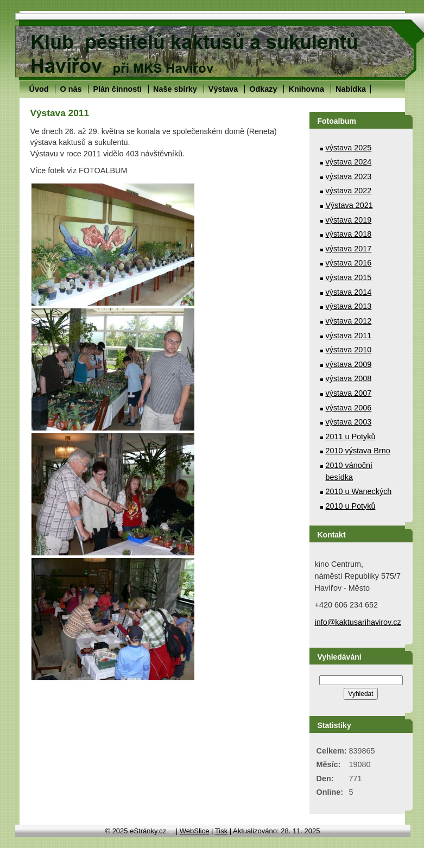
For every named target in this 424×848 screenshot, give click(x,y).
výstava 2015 (349, 277)
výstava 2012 (349, 321)
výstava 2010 (349, 349)
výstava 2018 (349, 234)
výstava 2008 (349, 378)
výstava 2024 (349, 161)
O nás (70, 89)
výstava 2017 (349, 248)
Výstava (223, 89)
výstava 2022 (349, 190)
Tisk (221, 831)
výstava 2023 (349, 176)
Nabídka (351, 89)
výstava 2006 (349, 407)
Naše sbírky (175, 89)
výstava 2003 (349, 421)
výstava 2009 (349, 364)
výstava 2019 (349, 220)
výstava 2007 (349, 393)
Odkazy (263, 89)
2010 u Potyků (351, 506)
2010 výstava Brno (358, 450)
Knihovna (306, 89)
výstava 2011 (349, 335)
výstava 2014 (349, 292)
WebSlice (195, 831)
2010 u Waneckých (359, 491)
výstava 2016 (349, 262)
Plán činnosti (117, 89)
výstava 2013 (349, 306)
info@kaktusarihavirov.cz (358, 622)
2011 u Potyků (351, 436)
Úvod (39, 89)
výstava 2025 (349, 147)
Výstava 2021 (349, 205)
